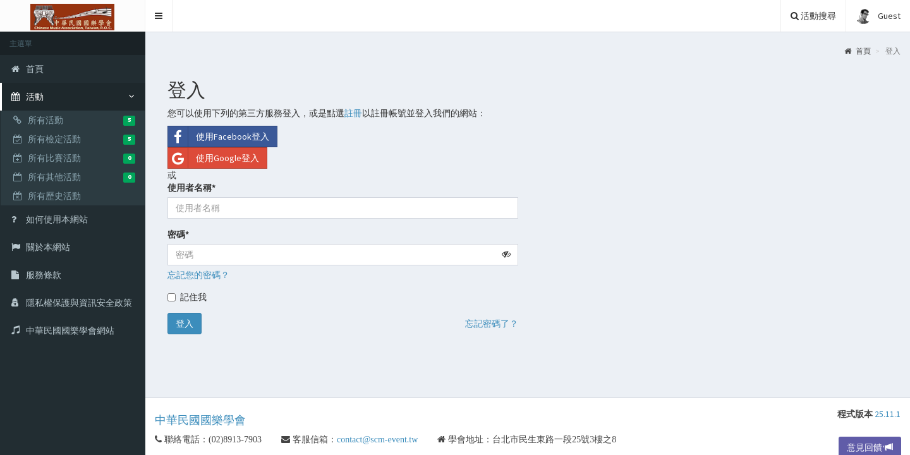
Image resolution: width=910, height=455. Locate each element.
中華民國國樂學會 (200, 420)
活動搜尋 (813, 15)
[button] (159, 16)
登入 (184, 323)
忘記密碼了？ (491, 323)
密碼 (178, 234)
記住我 (187, 297)
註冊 (353, 113)
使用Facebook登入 (218, 136)
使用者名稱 (191, 187)
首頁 (857, 51)
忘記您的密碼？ (198, 275)
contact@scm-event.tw (386, 439)
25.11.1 (888, 414)
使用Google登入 (213, 158)
